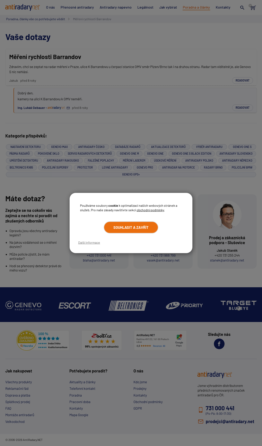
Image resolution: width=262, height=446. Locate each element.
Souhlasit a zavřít (131, 227)
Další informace (89, 242)
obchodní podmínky (150, 210)
